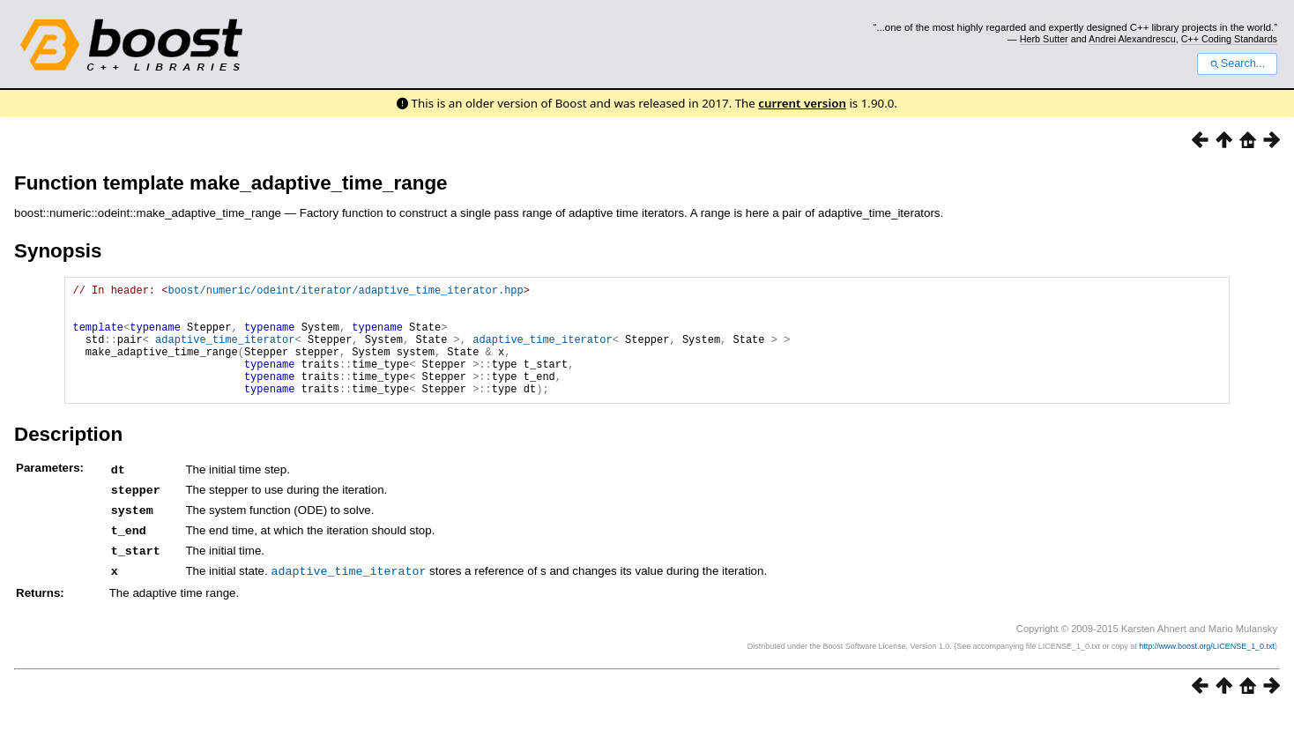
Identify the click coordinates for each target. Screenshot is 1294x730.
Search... (1237, 63)
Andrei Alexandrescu (1132, 39)
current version (802, 103)
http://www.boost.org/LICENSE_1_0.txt (1207, 664)
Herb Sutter (1044, 39)
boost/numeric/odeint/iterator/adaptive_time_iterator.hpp (345, 292)
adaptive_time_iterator (224, 352)
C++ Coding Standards (1229, 39)
